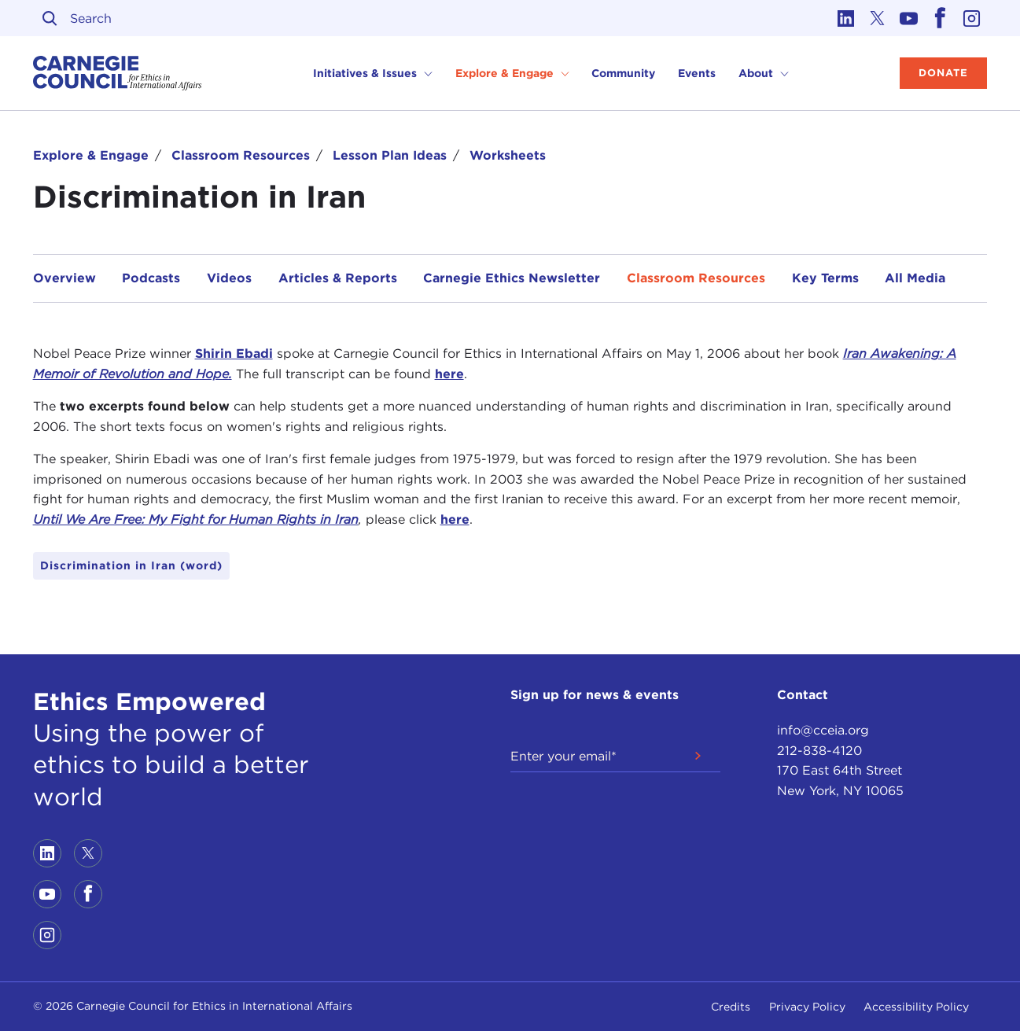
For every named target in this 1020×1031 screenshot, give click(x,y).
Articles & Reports (337, 278)
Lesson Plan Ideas (390, 155)
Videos (229, 278)
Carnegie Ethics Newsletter (511, 278)
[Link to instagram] (971, 18)
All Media (915, 278)
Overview (64, 278)
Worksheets (507, 155)
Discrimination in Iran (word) (131, 565)
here (449, 373)
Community (623, 73)
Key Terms (825, 278)
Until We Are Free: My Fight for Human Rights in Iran (196, 519)
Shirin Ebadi (234, 353)
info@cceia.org (823, 730)
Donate (943, 73)
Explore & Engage (91, 155)
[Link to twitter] (877, 18)
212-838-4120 (819, 750)
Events (697, 73)
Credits (730, 1006)
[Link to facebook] (940, 18)
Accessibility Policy (916, 1006)
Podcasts (151, 278)
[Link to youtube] (908, 18)
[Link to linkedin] (845, 18)
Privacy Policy (807, 1006)
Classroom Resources (240, 155)
